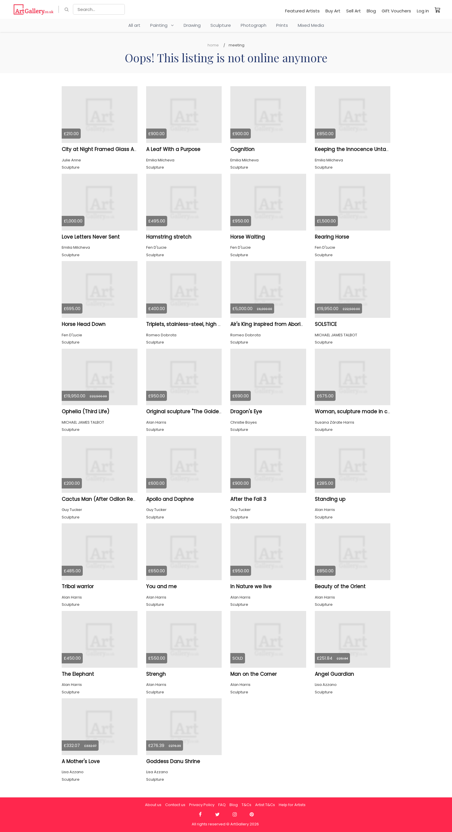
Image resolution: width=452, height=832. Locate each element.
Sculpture (220, 25)
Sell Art (353, 11)
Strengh (156, 674)
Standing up (330, 499)
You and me (161, 586)
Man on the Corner (253, 674)
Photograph (253, 25)
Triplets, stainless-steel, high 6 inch (189, 324)
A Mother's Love (81, 761)
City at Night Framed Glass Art (100, 149)
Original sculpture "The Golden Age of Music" (201, 411)
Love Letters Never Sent (91, 236)
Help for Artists (292, 805)
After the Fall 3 (248, 499)
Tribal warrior (78, 586)
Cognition (242, 149)
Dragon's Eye (246, 411)
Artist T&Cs (265, 805)
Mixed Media (311, 25)
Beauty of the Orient (340, 586)
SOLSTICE (326, 324)
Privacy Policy (201, 805)
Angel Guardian (334, 674)
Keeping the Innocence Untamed (356, 149)
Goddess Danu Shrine (173, 761)
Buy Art (332, 11)
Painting (162, 25)
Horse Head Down (84, 324)
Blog (371, 11)
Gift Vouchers (396, 11)
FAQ (222, 805)
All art (134, 25)
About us (153, 805)
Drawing (192, 25)
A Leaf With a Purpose (173, 149)
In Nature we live (251, 586)
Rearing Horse (332, 236)
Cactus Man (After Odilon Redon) (103, 499)
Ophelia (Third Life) (85, 411)
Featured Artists (302, 11)
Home (213, 45)
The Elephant (78, 674)
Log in (423, 11)
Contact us (175, 805)
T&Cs (246, 805)
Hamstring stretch (168, 236)
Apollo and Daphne (170, 499)
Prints (282, 25)
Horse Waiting (247, 236)
